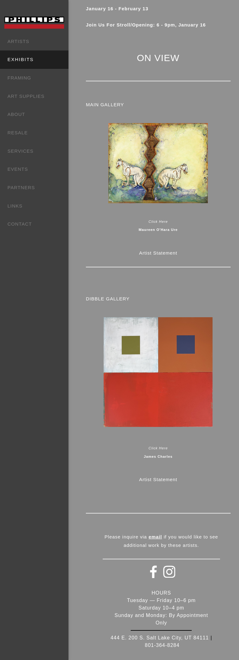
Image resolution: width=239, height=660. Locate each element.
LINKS (14, 205)
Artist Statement (158, 253)
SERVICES (20, 151)
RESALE (17, 132)
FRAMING (19, 77)
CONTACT (19, 224)
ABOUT (16, 114)
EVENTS (17, 169)
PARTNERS (21, 187)
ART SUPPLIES (26, 96)
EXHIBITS (20, 59)
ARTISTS (18, 41)
